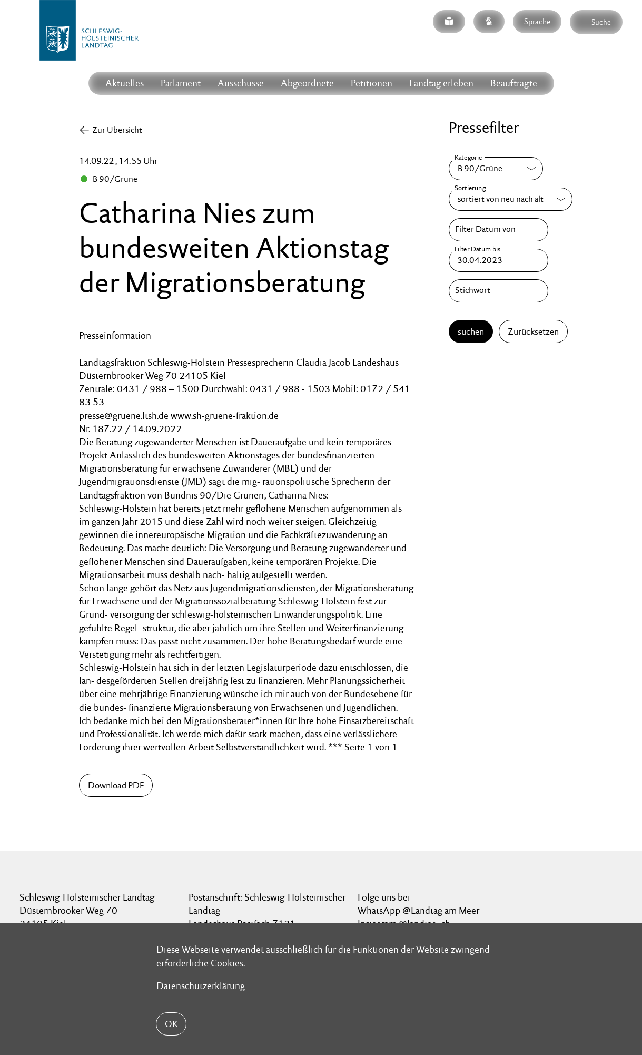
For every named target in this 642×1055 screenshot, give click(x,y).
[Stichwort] (498, 290)
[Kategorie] (496, 168)
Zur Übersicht (117, 130)
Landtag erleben (441, 83)
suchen (471, 331)
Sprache (537, 21)
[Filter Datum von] (498, 229)
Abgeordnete (307, 83)
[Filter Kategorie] (496, 168)
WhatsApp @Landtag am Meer (418, 910)
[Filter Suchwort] (498, 290)
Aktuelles (124, 83)
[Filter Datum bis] (498, 260)
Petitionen (371, 83)
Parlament (181, 83)
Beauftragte (513, 83)
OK (171, 1024)
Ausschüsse (241, 83)
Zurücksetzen (533, 331)
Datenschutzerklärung (200, 985)
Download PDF (116, 785)
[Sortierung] (510, 199)
